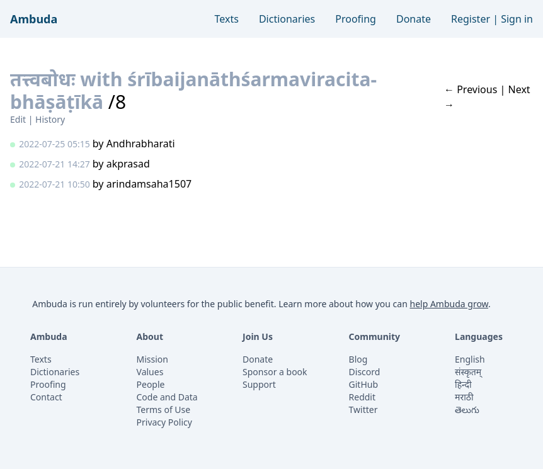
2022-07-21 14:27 (54, 164)
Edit (18, 119)
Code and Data (167, 397)
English (470, 359)
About (150, 336)
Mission (152, 359)
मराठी (464, 397)
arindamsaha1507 (149, 184)
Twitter (363, 409)
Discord (364, 372)
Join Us (258, 336)
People (151, 384)
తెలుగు (467, 409)
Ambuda (33, 18)
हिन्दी (463, 384)
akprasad (128, 164)
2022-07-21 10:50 (54, 184)
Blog (358, 359)
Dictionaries (287, 19)
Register (470, 19)
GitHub (364, 384)
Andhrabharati (140, 143)
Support (259, 384)
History (50, 119)
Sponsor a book (275, 372)
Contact (46, 397)
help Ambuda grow (448, 304)
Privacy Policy (164, 422)
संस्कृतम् (468, 372)
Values (150, 372)
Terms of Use (164, 409)
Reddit (362, 397)
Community (375, 336)
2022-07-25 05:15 (54, 144)
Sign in (517, 19)
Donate (413, 19)
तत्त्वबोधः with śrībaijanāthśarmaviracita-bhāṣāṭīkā (193, 90)
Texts (227, 19)
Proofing (355, 19)
